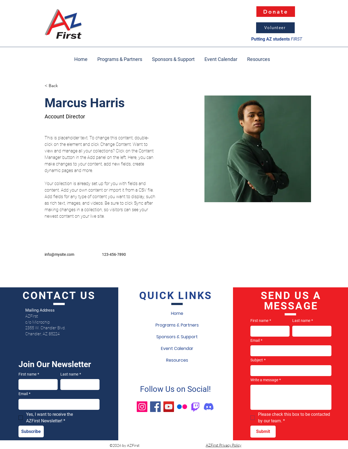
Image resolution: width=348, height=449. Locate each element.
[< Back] (55, 86)
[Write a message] (290, 397)
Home (177, 313)
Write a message (265, 380)
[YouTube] (168, 406)
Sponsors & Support (177, 337)
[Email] (57, 404)
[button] (258, 56)
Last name (70, 374)
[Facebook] (155, 406)
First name (28, 374)
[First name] (36, 384)
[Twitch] (195, 406)
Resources (177, 360)
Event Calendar (177, 348)
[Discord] (208, 406)
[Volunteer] (275, 27)
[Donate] (275, 11)
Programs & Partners (177, 325)
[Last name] (78, 384)
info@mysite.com (59, 254)
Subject (258, 360)
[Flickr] (182, 406)
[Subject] (289, 370)
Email (24, 394)
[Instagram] (142, 406)
